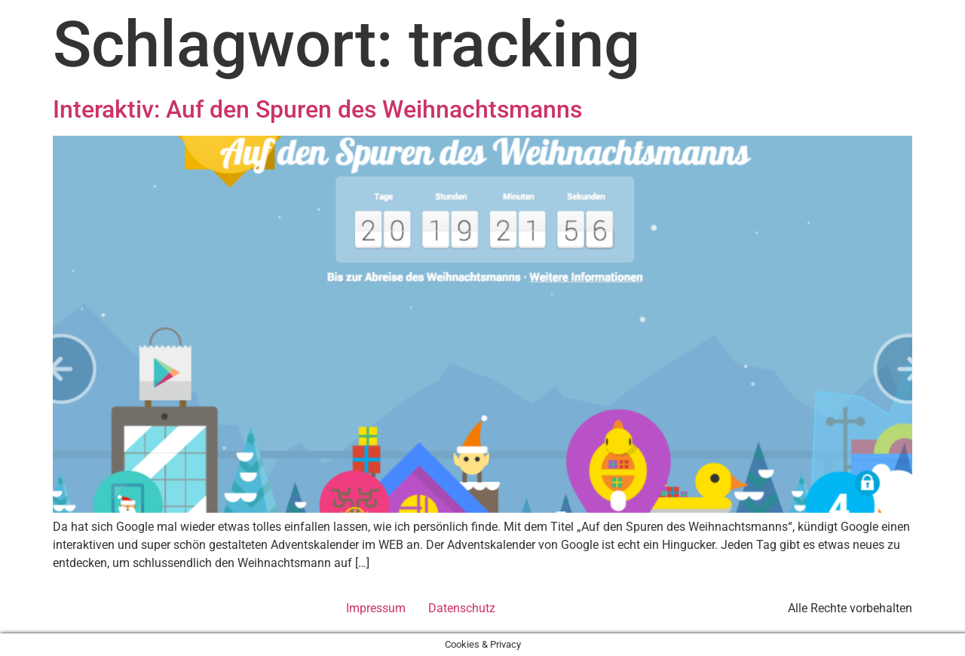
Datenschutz (461, 608)
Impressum (376, 608)
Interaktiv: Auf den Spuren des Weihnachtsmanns (317, 109)
